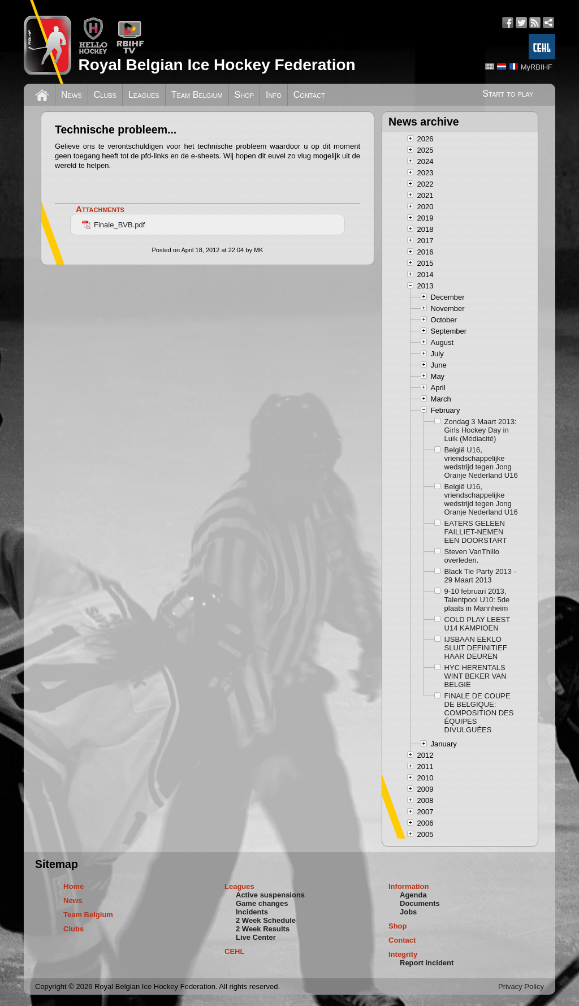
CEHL (234, 951)
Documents (420, 903)
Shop (244, 95)
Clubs (105, 95)
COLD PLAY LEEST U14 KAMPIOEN (477, 623)
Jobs (408, 912)
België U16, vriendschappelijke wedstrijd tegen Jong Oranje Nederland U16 (481, 463)
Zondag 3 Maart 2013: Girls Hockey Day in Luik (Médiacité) (480, 430)
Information (408, 886)
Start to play (507, 93)
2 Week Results (263, 929)
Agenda (413, 895)
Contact (309, 95)
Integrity (402, 954)
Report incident (426, 962)
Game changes (262, 903)
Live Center (256, 937)
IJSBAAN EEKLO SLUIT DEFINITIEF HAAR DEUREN (475, 647)
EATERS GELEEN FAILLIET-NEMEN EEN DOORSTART (475, 532)
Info (274, 95)
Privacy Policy (521, 986)
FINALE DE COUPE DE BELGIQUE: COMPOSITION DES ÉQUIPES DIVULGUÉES (479, 713)
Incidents (252, 912)
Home (73, 886)
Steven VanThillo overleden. (471, 555)
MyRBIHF (536, 67)
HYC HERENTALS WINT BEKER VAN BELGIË (475, 676)
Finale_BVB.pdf (113, 225)
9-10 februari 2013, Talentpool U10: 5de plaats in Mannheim (477, 599)
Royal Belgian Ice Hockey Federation (216, 65)
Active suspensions (270, 895)
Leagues (143, 95)
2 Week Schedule (266, 920)
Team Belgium (197, 95)
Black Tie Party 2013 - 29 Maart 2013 (480, 575)
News (71, 95)
